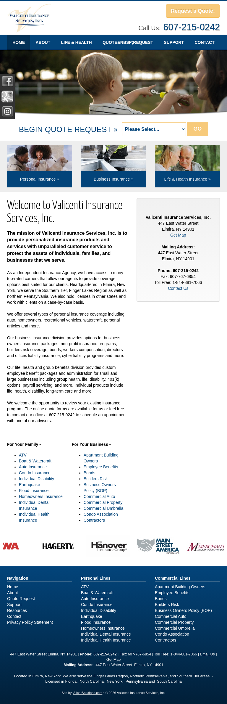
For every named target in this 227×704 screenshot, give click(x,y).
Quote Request (21, 598)
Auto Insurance (33, 466)
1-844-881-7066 (184, 654)
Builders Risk (96, 478)
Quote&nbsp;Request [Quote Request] (128, 42)
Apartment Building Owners (180, 586)
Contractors (94, 520)
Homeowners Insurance (41, 496)
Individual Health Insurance (106, 640)
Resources (17, 610)
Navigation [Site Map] (17, 578)
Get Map (178, 235)
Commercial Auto (99, 496)
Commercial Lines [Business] (173, 578)
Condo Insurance (35, 472)
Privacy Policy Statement (30, 622)
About (42, 42)
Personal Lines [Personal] (96, 578)
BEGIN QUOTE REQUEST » (68, 129)
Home (18, 42)
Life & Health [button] (76, 42)
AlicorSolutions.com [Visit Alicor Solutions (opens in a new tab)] (87, 693)
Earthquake (29, 484)
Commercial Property (103, 502)
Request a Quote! (193, 11)
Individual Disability (36, 478)
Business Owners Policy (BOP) (183, 610)
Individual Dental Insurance (106, 634)
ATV (23, 455)
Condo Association (101, 514)
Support (174, 42)
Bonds (89, 472)
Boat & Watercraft (35, 461)
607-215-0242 (191, 27)
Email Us (207, 654)
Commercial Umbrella (104, 508)
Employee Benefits (101, 466)
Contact (204, 42)
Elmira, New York (46, 676)
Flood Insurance (33, 490)
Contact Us (178, 288)
